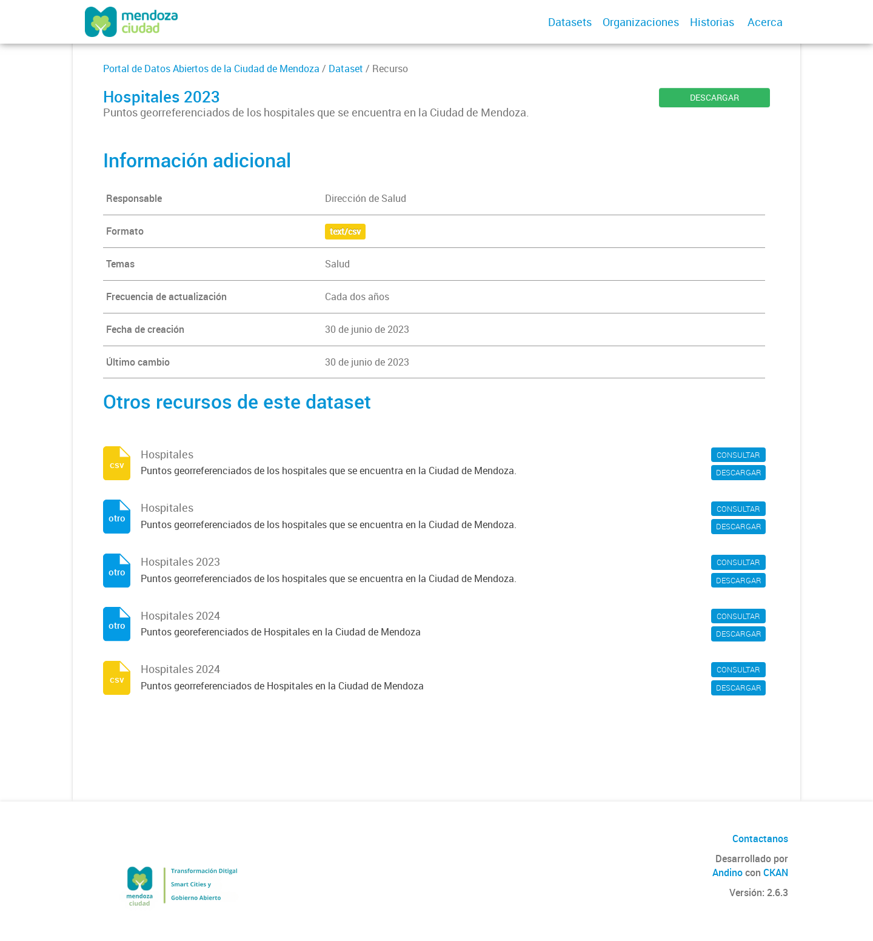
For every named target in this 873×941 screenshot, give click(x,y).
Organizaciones (641, 22)
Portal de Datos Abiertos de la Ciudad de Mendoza (211, 68)
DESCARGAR (714, 97)
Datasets (570, 22)
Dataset (346, 68)
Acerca (765, 22)
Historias (712, 22)
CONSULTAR (738, 454)
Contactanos (760, 838)
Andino (727, 872)
